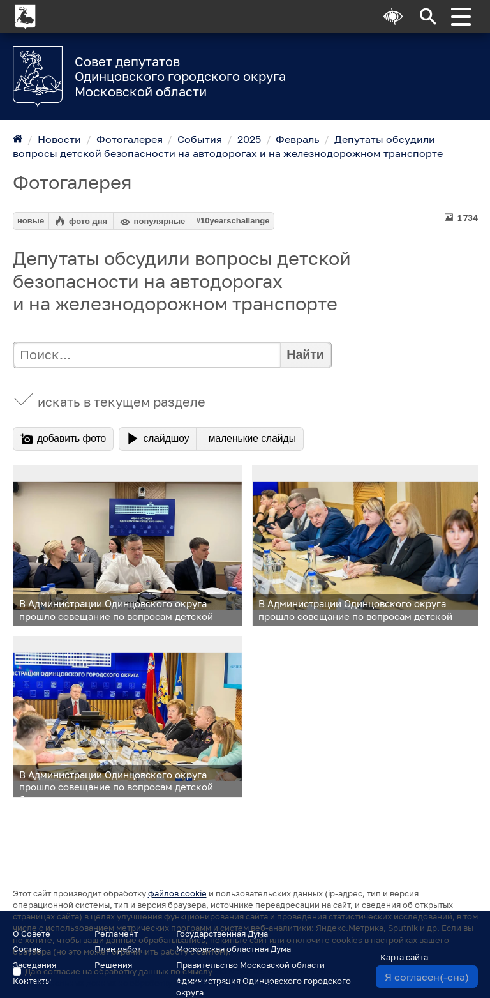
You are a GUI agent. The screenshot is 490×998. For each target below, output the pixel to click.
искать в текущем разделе (121, 402)
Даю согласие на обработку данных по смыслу (187, 977)
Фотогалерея (129, 139)
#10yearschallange (233, 220)
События (199, 139)
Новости (59, 139)
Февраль (297, 139)
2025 (249, 139)
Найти (304, 354)
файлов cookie (177, 893)
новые (30, 220)
